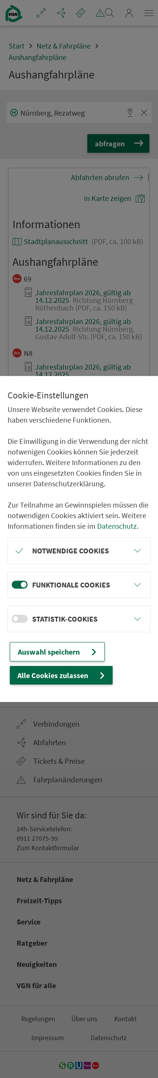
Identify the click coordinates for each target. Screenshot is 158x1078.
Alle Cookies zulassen (62, 675)
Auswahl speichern (58, 652)
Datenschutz (117, 526)
